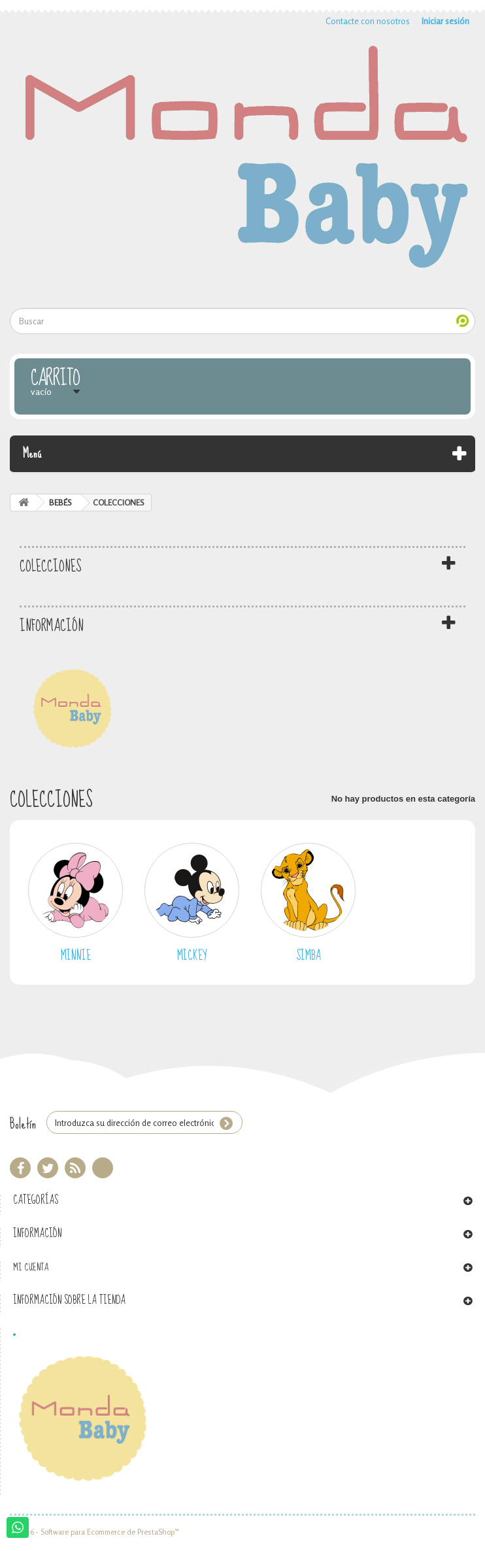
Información (52, 626)
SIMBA (308, 955)
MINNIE (76, 955)
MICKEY (192, 955)
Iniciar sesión (445, 21)
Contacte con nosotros (368, 21)
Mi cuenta (30, 1267)
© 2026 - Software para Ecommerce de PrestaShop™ (94, 1532)
